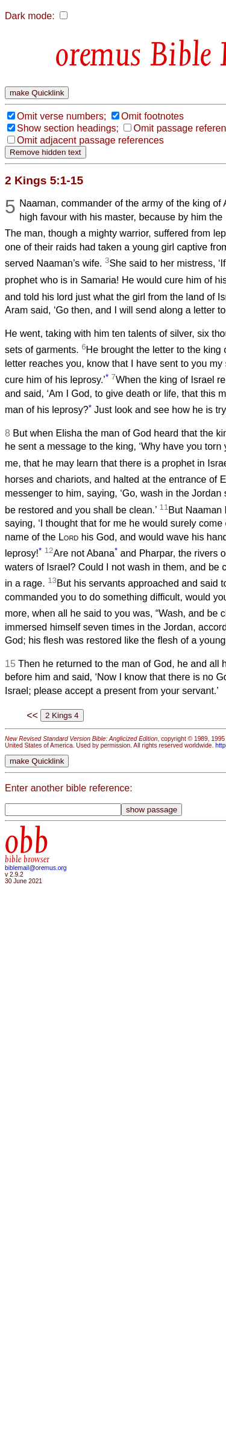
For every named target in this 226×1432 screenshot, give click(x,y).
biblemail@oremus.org (36, 868)
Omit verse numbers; (61, 116)
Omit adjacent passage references (90, 140)
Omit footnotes (152, 116)
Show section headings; (68, 128)
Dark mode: (30, 16)
